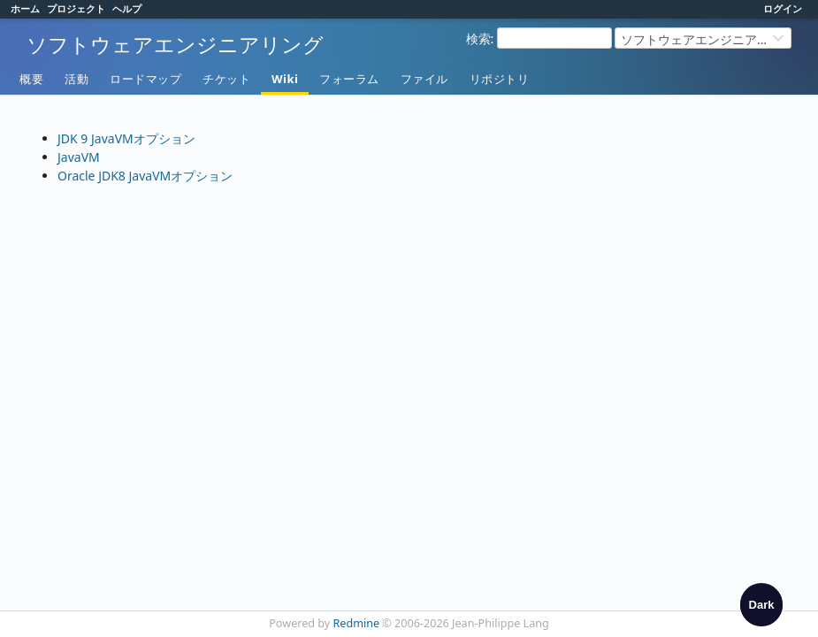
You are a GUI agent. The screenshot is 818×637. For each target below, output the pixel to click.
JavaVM (78, 157)
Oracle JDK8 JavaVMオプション (145, 175)
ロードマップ (145, 79)
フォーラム (349, 79)
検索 (478, 38)
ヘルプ (126, 8)
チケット (226, 79)
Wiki (284, 79)
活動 (76, 79)
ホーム (25, 8)
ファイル (424, 79)
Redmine (356, 623)
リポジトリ (500, 79)
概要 (31, 79)
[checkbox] (761, 604)
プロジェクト (76, 8)
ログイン (782, 8)
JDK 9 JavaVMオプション (126, 138)
